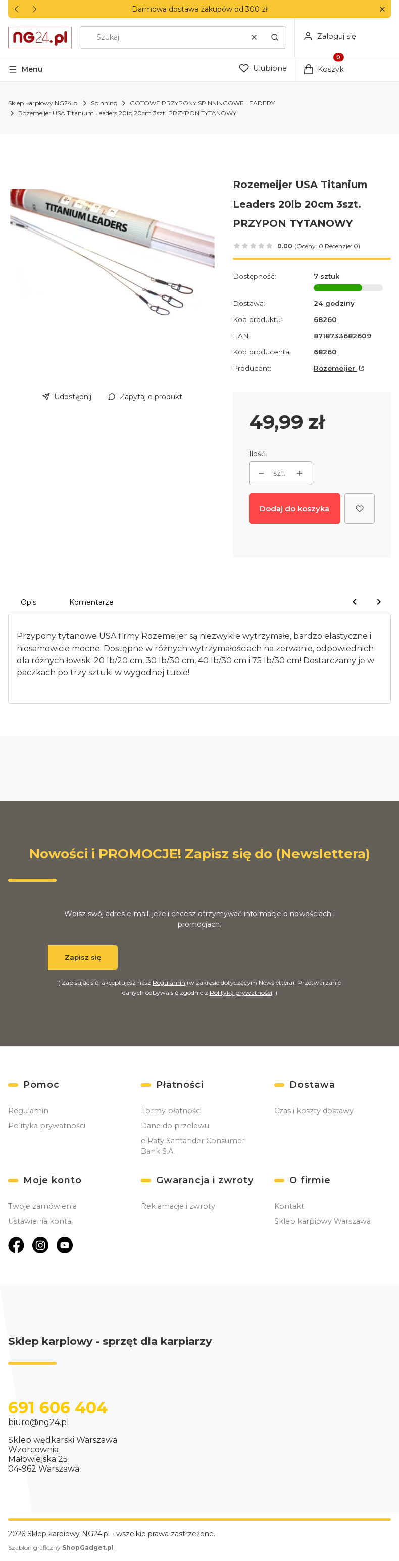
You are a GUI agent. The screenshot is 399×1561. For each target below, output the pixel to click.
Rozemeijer (335, 368)
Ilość (257, 453)
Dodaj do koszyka (294, 508)
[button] (382, 9)
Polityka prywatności (46, 1125)
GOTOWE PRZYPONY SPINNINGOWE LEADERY (202, 103)
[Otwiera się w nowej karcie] (16, 1245)
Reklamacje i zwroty (178, 1206)
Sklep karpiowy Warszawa (322, 1221)
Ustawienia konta (39, 1221)
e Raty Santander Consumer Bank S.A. (193, 1146)
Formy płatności (171, 1110)
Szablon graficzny (61, 1547)
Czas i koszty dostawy (314, 1110)
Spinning (104, 103)
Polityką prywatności (241, 992)
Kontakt (289, 1206)
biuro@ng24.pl (38, 1422)
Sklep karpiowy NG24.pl (43, 103)
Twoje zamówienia (42, 1206)
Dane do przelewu (175, 1125)
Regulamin (169, 982)
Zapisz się (83, 957)
